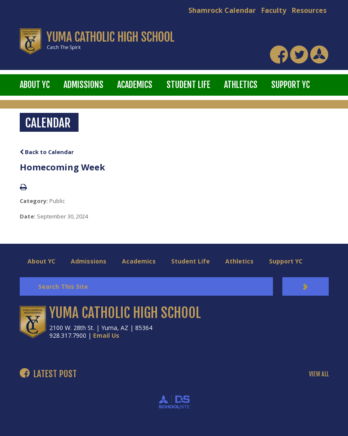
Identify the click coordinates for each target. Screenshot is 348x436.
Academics (134, 84)
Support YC (290, 84)
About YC (35, 84)
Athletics (240, 84)
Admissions (83, 84)
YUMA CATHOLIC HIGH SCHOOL (125, 312)
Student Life (188, 84)
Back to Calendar (47, 152)
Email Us (106, 335)
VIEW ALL (319, 374)
